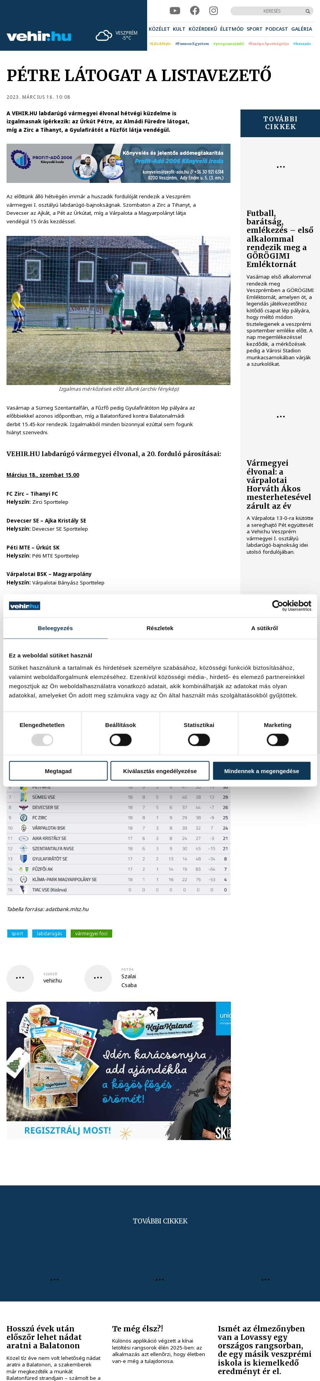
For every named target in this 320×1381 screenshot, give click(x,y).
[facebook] (194, 11)
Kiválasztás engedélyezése (160, 770)
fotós (127, 969)
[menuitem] (159, 29)
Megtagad (58, 770)
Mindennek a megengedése (261, 770)
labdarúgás (49, 933)
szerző (50, 974)
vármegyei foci (91, 933)
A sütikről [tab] (264, 628)
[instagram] (213, 11)
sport (17, 933)
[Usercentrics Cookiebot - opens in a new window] (277, 606)
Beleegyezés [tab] (55, 628)
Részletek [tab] (159, 628)
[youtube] (174, 11)
